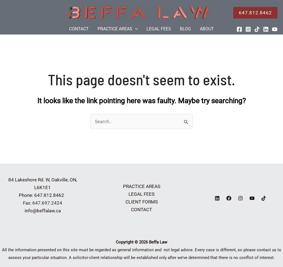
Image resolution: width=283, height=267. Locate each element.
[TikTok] (257, 29)
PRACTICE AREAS (118, 29)
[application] (135, 29)
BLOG (185, 28)
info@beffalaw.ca (43, 210)
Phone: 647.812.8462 (42, 195)
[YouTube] (274, 29)
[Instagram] (248, 29)
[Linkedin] (266, 29)
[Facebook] (239, 29)
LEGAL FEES (158, 28)
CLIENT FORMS (141, 202)
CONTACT (79, 28)
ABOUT (207, 28)
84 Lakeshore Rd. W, (29, 180)
